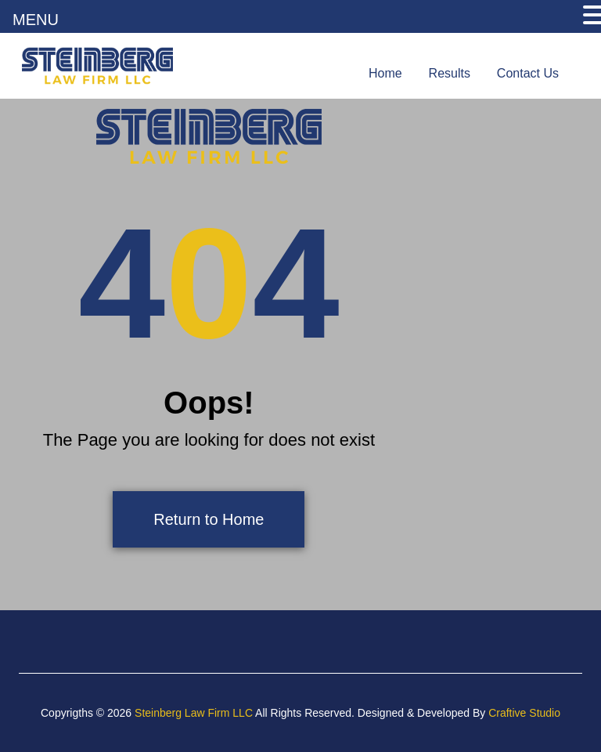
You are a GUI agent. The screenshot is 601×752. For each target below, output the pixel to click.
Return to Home (208, 519)
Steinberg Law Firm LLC (194, 713)
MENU (36, 19)
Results (449, 73)
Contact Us (528, 73)
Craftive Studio (524, 713)
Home (385, 73)
